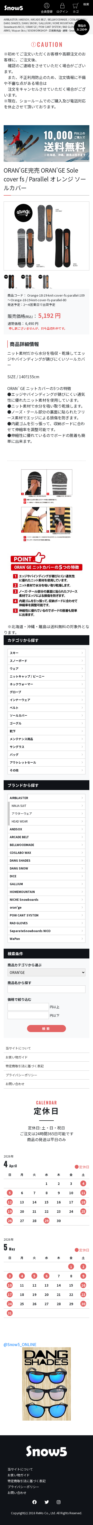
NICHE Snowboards (24, 899)
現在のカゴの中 (81, 27)
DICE (13, 876)
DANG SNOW (19, 868)
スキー (14, 653)
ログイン (62, 11)
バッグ (14, 754)
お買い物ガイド (17, 1057)
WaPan (15, 938)
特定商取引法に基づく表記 (25, 1066)
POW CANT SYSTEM (24, 915)
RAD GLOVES (19, 923)
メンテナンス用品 (21, 739)
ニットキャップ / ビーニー (27, 676)
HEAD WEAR (20, 821)
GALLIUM (16, 884)
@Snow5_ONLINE (20, 1344)
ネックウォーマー (21, 684)
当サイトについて (18, 1048)
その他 (14, 770)
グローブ (15, 692)
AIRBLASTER (19, 798)
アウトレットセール (23, 762)
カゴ (76, 11)
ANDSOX (16, 829)
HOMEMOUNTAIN (22, 892)
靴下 (13, 731)
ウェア (14, 668)
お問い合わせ (15, 1083)
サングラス (17, 747)
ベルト (14, 707)
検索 (86, 4)
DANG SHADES (20, 860)
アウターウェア (22, 813)
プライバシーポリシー (21, 1075)
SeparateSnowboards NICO (30, 931)
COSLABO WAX (20, 852)
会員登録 (47, 11)
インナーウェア (20, 700)
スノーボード (18, 660)
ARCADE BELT (19, 837)
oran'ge (15, 907)
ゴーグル (15, 723)
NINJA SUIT (19, 805)
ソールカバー (18, 715)
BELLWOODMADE (22, 845)
